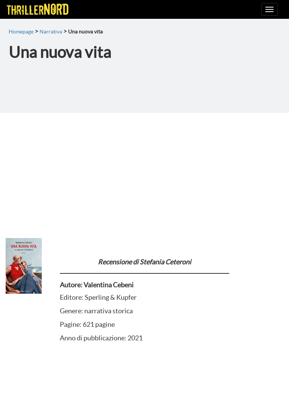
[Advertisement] (144, 169)
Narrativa (51, 32)
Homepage (21, 32)
